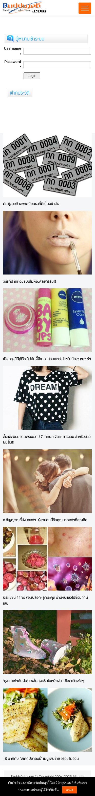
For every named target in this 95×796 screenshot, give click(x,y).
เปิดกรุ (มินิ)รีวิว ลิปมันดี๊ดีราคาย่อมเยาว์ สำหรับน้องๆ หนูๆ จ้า (47, 359)
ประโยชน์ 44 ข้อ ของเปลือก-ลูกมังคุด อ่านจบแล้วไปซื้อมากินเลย (45, 600)
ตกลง (69, 790)
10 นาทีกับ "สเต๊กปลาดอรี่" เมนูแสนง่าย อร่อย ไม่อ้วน (41, 758)
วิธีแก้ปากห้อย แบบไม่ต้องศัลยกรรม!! (29, 281)
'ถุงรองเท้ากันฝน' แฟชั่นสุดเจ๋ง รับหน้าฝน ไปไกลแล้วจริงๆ (43, 681)
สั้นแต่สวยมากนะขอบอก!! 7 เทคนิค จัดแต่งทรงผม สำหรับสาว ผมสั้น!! (47, 439)
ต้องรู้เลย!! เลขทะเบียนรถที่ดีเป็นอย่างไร (31, 203)
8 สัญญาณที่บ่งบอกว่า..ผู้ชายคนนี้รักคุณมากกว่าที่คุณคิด (45, 520)
